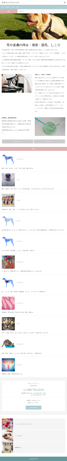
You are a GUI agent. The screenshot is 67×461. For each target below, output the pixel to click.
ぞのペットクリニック (10, 2)
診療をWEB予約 (33, 407)
